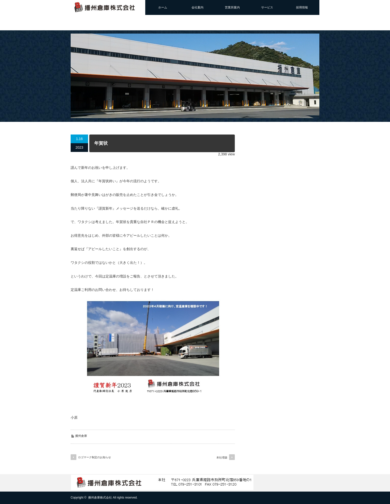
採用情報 (302, 7)
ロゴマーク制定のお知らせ (94, 457)
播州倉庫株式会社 (100, 497)
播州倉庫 (81, 436)
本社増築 (221, 457)
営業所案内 (232, 7)
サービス (267, 7)
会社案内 (197, 7)
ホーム (162, 7)
